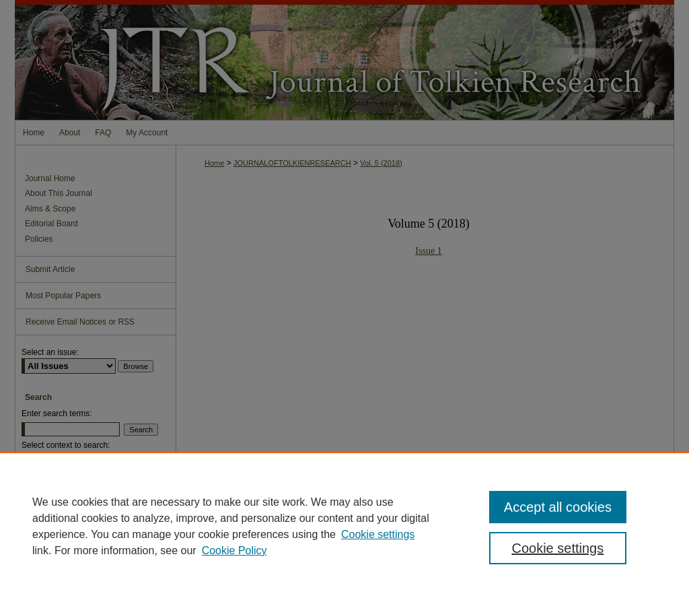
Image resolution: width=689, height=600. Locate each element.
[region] (344, 526)
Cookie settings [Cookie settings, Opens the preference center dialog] (557, 548)
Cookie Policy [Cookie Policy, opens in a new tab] (234, 550)
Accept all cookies (558, 507)
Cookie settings (377, 534)
